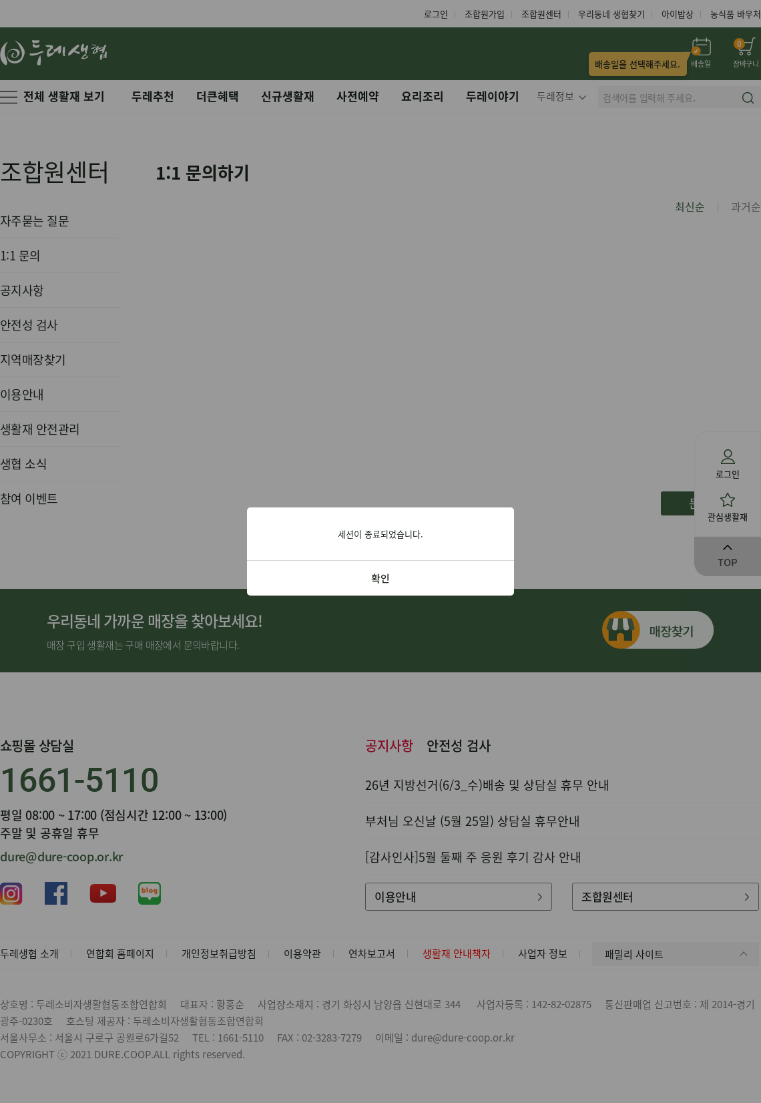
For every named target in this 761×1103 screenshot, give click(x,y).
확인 (380, 578)
